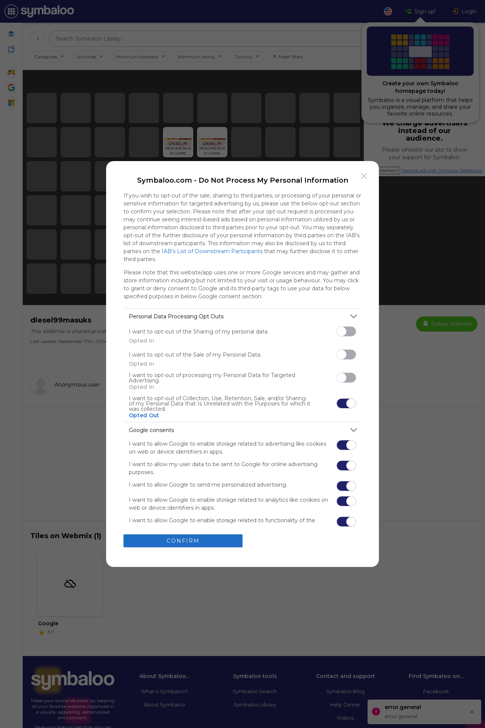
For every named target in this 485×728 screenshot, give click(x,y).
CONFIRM (183, 540)
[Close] (364, 176)
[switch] (346, 331)
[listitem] (242, 316)
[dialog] (242, 364)
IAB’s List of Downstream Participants (212, 251)
